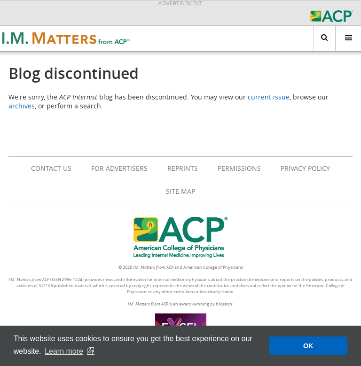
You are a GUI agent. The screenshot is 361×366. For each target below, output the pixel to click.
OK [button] (308, 346)
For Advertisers (119, 168)
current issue (269, 96)
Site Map (180, 191)
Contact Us (51, 168)
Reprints (182, 168)
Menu (344, 38)
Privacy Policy (305, 168)
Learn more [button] (64, 351)
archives (21, 105)
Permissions (239, 168)
